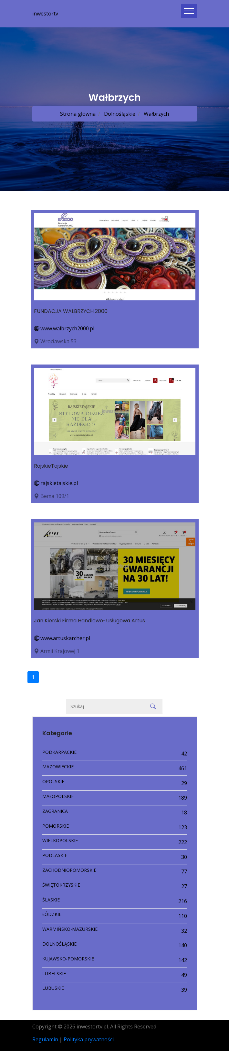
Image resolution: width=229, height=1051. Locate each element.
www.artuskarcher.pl (62, 638)
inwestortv (45, 13)
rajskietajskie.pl (56, 483)
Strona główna (78, 113)
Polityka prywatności (89, 1039)
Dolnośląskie (119, 113)
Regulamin (45, 1039)
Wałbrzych (155, 113)
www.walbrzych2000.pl (64, 328)
